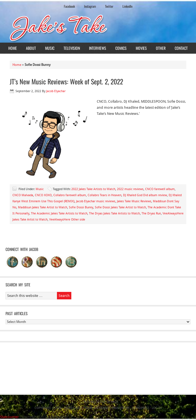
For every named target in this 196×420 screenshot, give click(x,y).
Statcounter (9, 417)
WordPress (140, 408)
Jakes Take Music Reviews (134, 201)
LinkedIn (127, 6)
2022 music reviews (130, 189)
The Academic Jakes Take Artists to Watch (59, 213)
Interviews (97, 48)
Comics (121, 48)
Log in (157, 408)
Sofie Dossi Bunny (81, 207)
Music (49, 48)
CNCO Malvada (22, 195)
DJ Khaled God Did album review (145, 195)
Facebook (69, 6)
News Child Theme (78, 408)
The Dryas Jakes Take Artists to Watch (114, 213)
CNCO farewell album (160, 189)
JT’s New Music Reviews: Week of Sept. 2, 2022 (66, 81)
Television (72, 48)
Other (161, 48)
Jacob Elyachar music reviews (95, 201)
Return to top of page (100, 402)
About (31, 48)
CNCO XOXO (43, 195)
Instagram (90, 6)
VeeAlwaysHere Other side (67, 219)
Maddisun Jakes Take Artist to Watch (42, 207)
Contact (181, 48)
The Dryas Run (151, 213)
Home (12, 48)
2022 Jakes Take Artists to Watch (93, 189)
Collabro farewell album (69, 195)
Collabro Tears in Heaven (104, 195)
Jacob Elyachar (56, 91)
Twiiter (109, 6)
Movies (141, 48)
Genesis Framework (114, 408)
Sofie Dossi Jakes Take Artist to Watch (120, 207)
